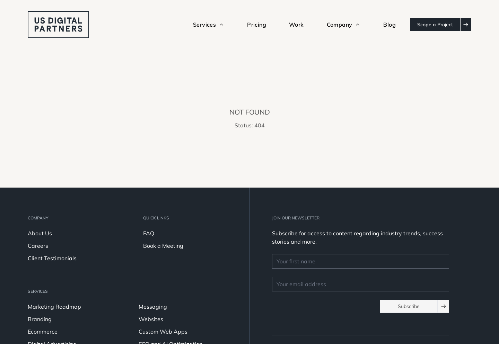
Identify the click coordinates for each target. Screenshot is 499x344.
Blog (389, 24)
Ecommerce (43, 331)
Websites (151, 319)
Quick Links (156, 217)
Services (38, 291)
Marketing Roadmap (54, 306)
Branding (40, 319)
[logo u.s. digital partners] (58, 24)
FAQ (148, 233)
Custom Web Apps (163, 331)
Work (296, 24)
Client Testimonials (52, 258)
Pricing (256, 24)
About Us (40, 233)
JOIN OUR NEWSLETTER (295, 217)
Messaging (153, 306)
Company (38, 217)
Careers (38, 245)
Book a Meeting (163, 245)
